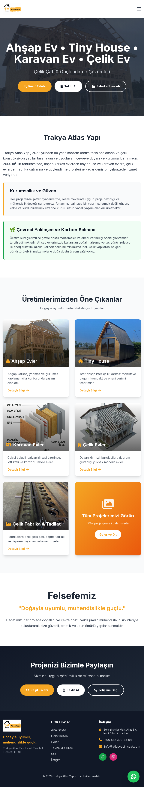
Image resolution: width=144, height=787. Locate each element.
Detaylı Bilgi (18, 390)
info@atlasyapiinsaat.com (122, 746)
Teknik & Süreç (62, 748)
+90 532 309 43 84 (118, 740)
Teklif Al (68, 86)
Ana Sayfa (58, 730)
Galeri (55, 742)
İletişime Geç (106, 690)
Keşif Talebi (35, 86)
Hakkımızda (59, 736)
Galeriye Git (108, 534)
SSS (54, 754)
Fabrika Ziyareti (106, 86)
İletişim (55, 760)
